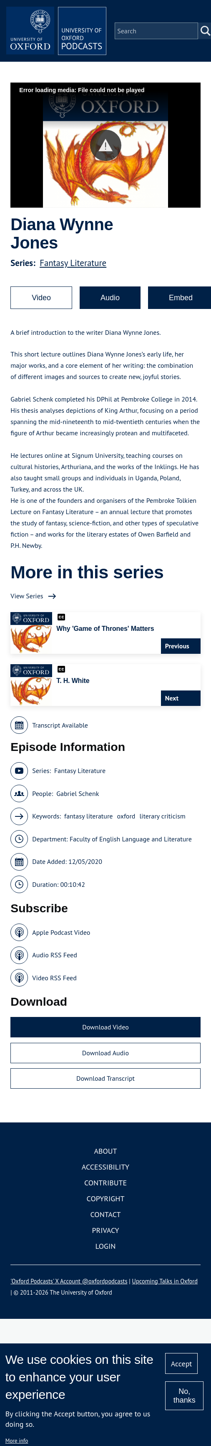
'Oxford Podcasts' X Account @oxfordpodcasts (68, 1281)
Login (105, 1246)
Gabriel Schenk (77, 793)
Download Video (105, 1027)
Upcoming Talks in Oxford (165, 1281)
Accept (181, 1363)
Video (41, 298)
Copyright (106, 1198)
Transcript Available (60, 725)
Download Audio (105, 1053)
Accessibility (105, 1167)
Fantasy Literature (73, 263)
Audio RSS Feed (54, 955)
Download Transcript (105, 1078)
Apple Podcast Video (61, 932)
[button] (105, 145)
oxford (126, 816)
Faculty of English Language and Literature (131, 839)
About (105, 1151)
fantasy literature (88, 816)
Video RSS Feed (54, 978)
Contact (105, 1214)
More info (16, 1440)
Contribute (105, 1182)
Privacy (105, 1230)
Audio (110, 298)
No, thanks (184, 1395)
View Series (26, 596)
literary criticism (162, 816)
